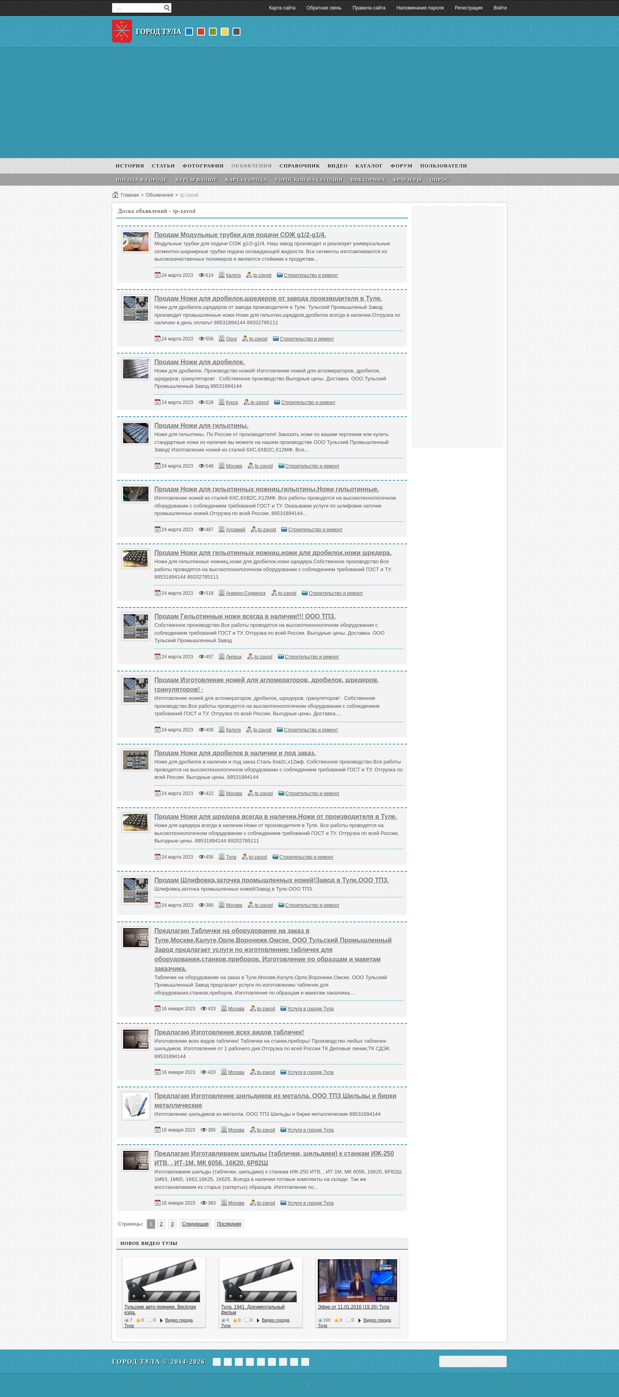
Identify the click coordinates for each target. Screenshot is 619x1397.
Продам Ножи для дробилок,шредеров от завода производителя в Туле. (268, 298)
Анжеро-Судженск (246, 593)
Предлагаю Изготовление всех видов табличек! (229, 1032)
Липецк (234, 657)
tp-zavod (262, 275)
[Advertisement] (309, 102)
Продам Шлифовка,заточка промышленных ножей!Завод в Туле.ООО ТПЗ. (271, 880)
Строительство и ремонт (311, 275)
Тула (231, 857)
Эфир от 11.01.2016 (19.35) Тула (353, 1307)
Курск (232, 402)
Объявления (159, 195)
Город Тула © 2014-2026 (158, 1361)
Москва (234, 466)
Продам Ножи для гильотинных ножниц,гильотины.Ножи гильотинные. (266, 489)
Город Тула (158, 32)
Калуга (233, 275)
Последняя (229, 1224)
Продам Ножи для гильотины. (201, 425)
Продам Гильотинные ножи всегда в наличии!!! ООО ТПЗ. (245, 616)
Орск (231, 339)
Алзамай (235, 529)
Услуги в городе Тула (310, 1009)
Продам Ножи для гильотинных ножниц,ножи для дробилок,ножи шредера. (273, 552)
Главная (130, 195)
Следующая (195, 1224)
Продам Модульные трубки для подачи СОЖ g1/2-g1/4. (240, 234)
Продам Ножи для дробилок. (199, 362)
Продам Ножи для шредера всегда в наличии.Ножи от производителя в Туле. (275, 816)
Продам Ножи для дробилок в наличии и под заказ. (235, 753)
